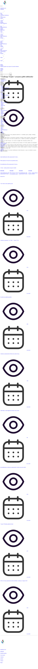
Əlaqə (1, 70)
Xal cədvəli (14, 66)
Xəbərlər (17, 66)
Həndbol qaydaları (3, 66)
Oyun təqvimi (9, 66)
